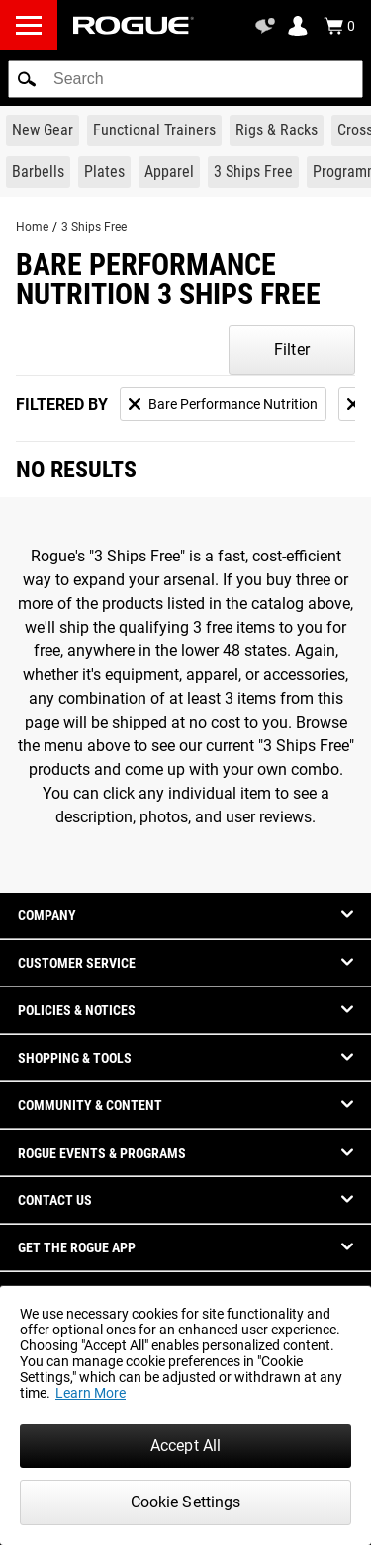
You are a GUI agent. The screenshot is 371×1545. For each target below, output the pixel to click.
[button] (27, 79)
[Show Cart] (339, 25)
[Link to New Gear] (42, 130)
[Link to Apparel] (169, 172)
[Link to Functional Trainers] (154, 130)
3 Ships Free (94, 227)
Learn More (90, 1393)
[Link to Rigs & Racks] (277, 130)
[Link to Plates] (104, 172)
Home (32, 227)
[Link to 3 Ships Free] (253, 172)
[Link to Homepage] (133, 25)
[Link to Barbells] (38, 172)
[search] (185, 79)
